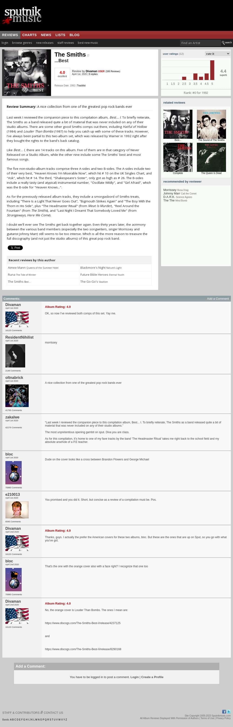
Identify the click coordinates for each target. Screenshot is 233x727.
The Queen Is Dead (211, 173)
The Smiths (72, 54)
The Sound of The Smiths (211, 140)
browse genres (22, 43)
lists (60, 35)
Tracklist (81, 85)
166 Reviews (113, 71)
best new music (88, 43)
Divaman (91, 71)
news (46, 35)
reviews (10, 35)
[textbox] (200, 43)
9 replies (93, 74)
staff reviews (65, 43)
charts (29, 35)
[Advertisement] (196, 237)
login (5, 43)
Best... (178, 140)
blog (75, 35)
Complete (178, 173)
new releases (44, 43)
